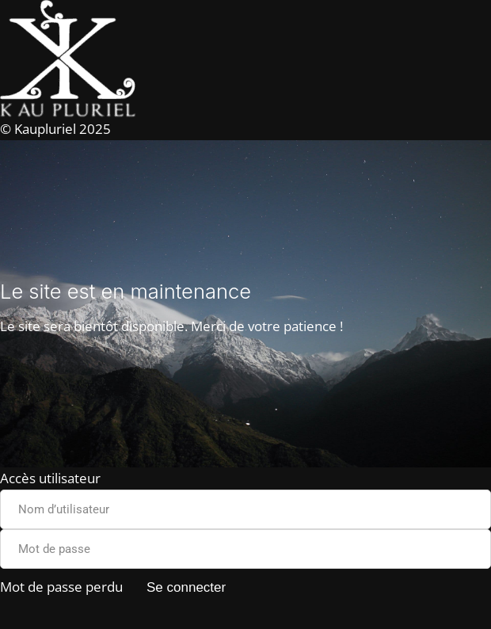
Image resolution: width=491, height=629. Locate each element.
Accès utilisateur (50, 478)
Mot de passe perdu (61, 587)
